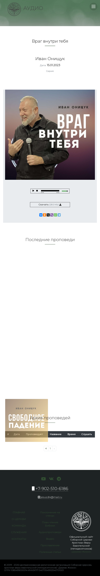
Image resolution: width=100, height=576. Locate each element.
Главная (19, 512)
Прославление (50, 545)
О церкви (19, 519)
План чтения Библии (50, 524)
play (33, 190)
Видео (50, 538)
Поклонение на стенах (50, 514)
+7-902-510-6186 (50, 488)
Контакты (18, 538)
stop (37, 190)
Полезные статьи (50, 552)
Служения (19, 532)
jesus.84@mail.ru (50, 497)
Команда (19, 525)
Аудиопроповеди (50, 532)
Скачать (50, 204)
